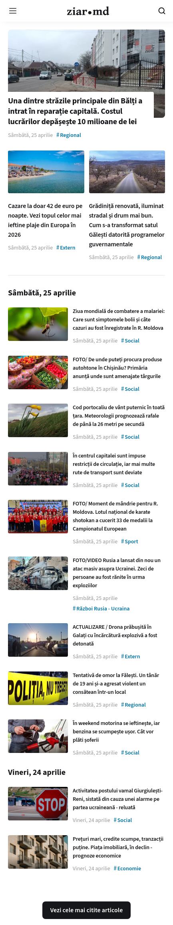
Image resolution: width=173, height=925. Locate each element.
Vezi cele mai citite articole (86, 910)
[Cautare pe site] (162, 10)
